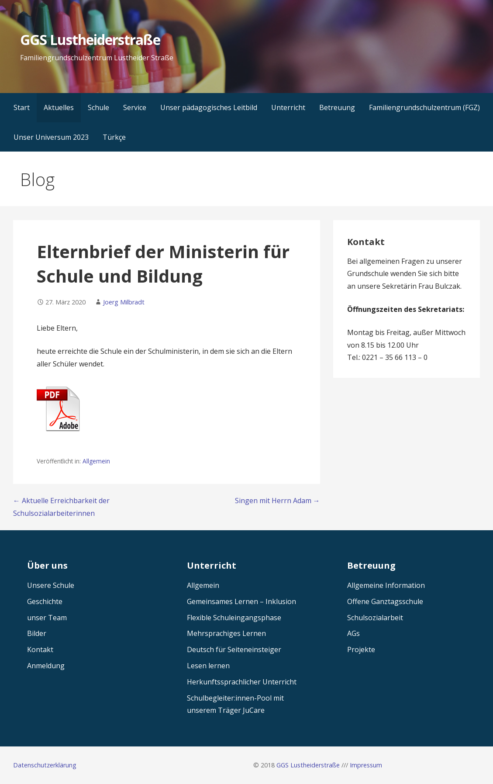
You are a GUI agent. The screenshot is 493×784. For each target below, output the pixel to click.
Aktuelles (59, 107)
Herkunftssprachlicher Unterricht (241, 682)
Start (22, 107)
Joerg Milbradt (124, 302)
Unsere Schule (50, 585)
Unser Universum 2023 (51, 137)
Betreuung (337, 107)
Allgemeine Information (386, 585)
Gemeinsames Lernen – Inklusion (241, 601)
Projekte (361, 649)
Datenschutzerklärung (44, 765)
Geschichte (44, 601)
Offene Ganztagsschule (385, 601)
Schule (98, 107)
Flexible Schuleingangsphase (234, 617)
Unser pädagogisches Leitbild (208, 107)
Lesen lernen (208, 665)
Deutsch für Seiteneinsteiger (234, 649)
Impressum (366, 765)
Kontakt (40, 649)
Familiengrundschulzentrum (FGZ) (424, 107)
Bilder (36, 633)
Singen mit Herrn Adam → (277, 500)
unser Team (47, 617)
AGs (353, 633)
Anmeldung (46, 665)
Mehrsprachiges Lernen (226, 633)
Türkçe (114, 137)
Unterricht (288, 107)
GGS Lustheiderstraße (90, 39)
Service (134, 107)
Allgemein (96, 461)
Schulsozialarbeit (375, 617)
